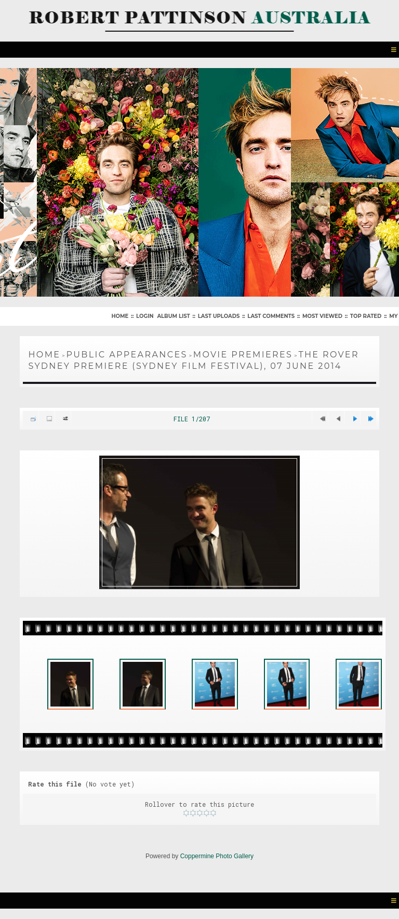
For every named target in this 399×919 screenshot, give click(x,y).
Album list (173, 316)
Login (144, 316)
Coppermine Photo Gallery (217, 856)
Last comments (271, 316)
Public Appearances (126, 354)
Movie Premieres (243, 354)
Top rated (365, 316)
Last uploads (219, 316)
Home (119, 316)
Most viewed (322, 316)
